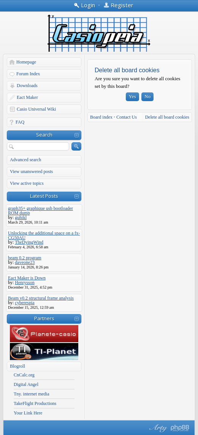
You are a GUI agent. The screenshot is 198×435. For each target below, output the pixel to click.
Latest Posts (44, 195)
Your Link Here (28, 413)
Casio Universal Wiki (36, 109)
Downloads (27, 85)
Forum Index (28, 73)
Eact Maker (27, 97)
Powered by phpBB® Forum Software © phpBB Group (180, 428)
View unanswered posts (31, 171)
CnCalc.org (24, 375)
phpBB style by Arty (157, 428)
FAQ (20, 122)
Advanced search (25, 159)
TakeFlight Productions (35, 403)
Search (44, 134)
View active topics (27, 183)
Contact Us (126, 117)
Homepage (26, 62)
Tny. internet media (31, 394)
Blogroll (17, 366)
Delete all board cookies (167, 117)
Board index (101, 117)
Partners (44, 318)
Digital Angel (26, 384)
